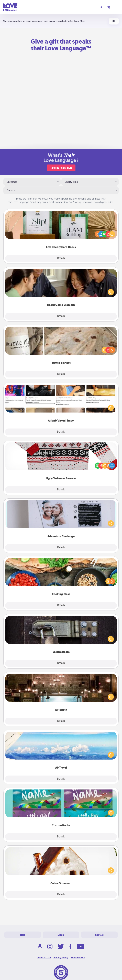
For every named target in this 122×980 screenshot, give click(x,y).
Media (61, 934)
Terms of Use (44, 957)
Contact (99, 934)
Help (22, 934)
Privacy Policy (60, 957)
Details (61, 258)
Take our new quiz (61, 168)
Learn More (79, 21)
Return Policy (78, 957)
